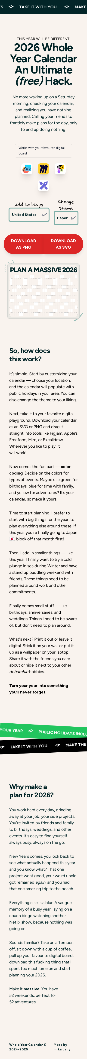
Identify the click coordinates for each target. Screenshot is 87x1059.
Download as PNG (23, 244)
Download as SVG (63, 244)
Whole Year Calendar (26, 1045)
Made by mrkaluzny (62, 1047)
